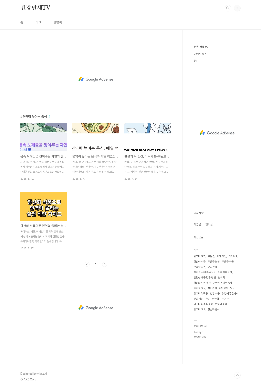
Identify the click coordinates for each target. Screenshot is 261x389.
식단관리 (212, 288)
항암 (208, 298)
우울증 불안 (214, 261)
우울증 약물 (228, 261)
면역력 (221, 277)
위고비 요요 (200, 309)
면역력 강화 (221, 304)
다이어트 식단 (225, 272)
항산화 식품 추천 (202, 282)
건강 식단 (198, 298)
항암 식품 (215, 293)
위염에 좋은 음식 (230, 293)
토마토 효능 (200, 288)
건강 (196, 60)
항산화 (215, 298)
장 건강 (225, 298)
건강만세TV (35, 8)
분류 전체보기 (201, 47)
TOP (237, 375)
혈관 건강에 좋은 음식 (205, 272)
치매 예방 (221, 256)
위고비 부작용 (201, 293)
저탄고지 (223, 288)
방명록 (57, 22)
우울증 (211, 256)
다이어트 (233, 256)
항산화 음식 (214, 309)
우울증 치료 (200, 266)
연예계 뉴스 (200, 54)
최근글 (197, 224)
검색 (228, 8)
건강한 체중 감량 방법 (205, 277)
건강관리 (212, 266)
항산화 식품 (200, 261)
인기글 (209, 224)
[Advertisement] (95, 79)
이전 (87, 264)
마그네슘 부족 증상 (203, 304)
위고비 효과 (200, 256)
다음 (104, 264)
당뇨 (232, 288)
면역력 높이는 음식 (222, 282)
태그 (38, 22)
